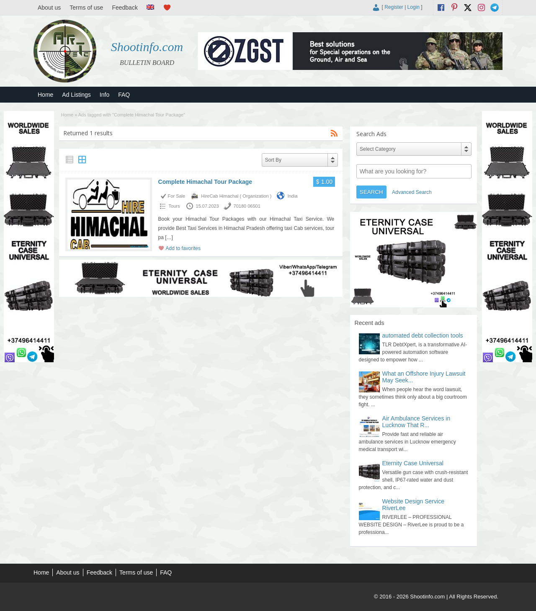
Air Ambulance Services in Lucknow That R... (416, 421)
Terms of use (86, 7)
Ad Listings (76, 94)
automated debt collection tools (422, 335)
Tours (174, 206)
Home (45, 94)
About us (49, 7)
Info (104, 94)
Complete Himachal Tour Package (205, 181)
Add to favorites (183, 248)
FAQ (124, 94)
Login (413, 7)
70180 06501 (247, 206)
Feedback (124, 7)
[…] (169, 237)
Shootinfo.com (147, 47)
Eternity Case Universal (412, 463)
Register (393, 7)
